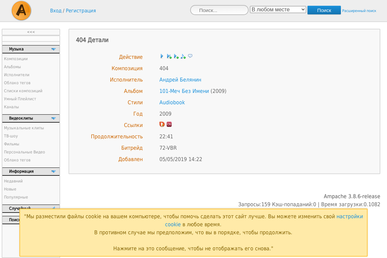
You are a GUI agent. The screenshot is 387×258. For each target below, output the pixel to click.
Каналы (11, 107)
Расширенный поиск (359, 11)
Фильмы (11, 144)
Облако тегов (17, 83)
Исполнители (16, 75)
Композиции (16, 58)
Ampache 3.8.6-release (352, 196)
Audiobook (172, 102)
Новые (10, 189)
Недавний (13, 181)
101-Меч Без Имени (184, 91)
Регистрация (81, 11)
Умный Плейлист (20, 99)
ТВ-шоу (11, 136)
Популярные (16, 197)
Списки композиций (23, 91)
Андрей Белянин (180, 80)
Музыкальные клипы (24, 128)
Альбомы (12, 66)
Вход (55, 11)
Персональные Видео (24, 152)
